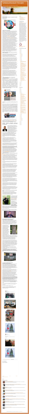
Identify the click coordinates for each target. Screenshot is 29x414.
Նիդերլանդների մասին (22, 18)
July (20, 57)
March (20, 114)
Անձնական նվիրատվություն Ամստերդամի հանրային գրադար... (23, 67)
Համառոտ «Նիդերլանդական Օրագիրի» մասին (22, 17)
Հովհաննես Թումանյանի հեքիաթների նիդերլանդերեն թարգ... (23, 69)
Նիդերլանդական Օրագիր (13, 3)
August (20, 56)
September (21, 118)
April (20, 59)
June (20, 116)
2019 (20, 82)
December (21, 120)
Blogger (21, 411)
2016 (20, 84)
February (21, 93)
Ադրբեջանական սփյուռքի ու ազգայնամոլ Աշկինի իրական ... (23, 64)
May (20, 58)
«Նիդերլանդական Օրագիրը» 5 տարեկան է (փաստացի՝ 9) (23, 19)
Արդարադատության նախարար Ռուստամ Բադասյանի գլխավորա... (23, 76)
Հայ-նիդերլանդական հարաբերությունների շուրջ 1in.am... (23, 80)
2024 (20, 50)
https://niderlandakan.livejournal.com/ (22, 22)
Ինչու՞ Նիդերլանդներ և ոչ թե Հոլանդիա (9, 395)
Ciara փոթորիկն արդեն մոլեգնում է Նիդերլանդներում (23, 73)
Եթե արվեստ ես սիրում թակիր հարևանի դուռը (23, 77)
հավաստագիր (7, 144)
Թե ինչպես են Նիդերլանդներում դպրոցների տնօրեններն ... (23, 65)
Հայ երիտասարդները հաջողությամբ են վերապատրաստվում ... (22, 78)
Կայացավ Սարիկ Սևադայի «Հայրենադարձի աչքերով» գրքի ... (23, 70)
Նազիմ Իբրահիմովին (7, 151)
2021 (20, 52)
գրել (5, 31)
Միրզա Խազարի (12, 198)
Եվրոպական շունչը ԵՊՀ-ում (23, 106)
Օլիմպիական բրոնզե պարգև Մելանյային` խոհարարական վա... (23, 61)
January (20, 81)
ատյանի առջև (8, 36)
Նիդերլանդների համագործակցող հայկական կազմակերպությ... (23, 63)
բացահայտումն (11, 120)
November (21, 54)
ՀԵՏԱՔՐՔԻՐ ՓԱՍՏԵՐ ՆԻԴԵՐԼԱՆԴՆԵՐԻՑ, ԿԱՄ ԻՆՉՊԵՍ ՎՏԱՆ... (22, 72)
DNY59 (18, 411)
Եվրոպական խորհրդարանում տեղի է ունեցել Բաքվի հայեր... (23, 74)
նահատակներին (8, 65)
